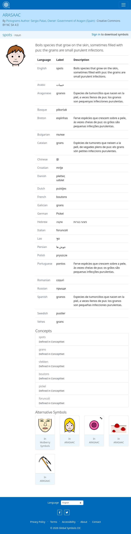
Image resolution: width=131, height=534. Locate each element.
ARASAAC (12, 15)
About (84, 521)
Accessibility (69, 521)
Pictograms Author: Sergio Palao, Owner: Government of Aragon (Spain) (50, 21)
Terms (53, 521)
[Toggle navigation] (123, 4)
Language (53, 502)
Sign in (96, 34)
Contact (96, 521)
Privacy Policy (37, 521)
